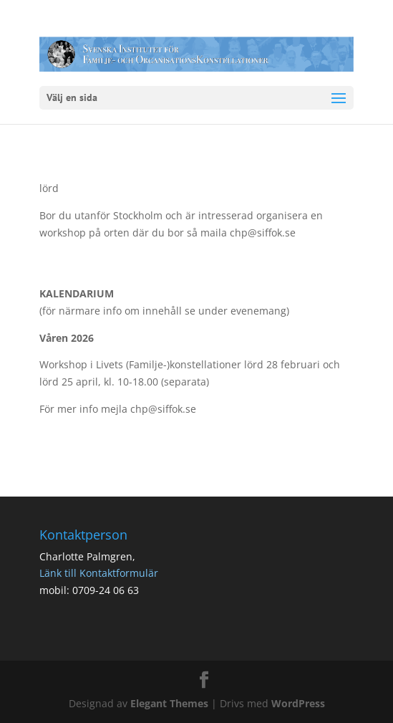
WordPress (298, 703)
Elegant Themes (169, 703)
